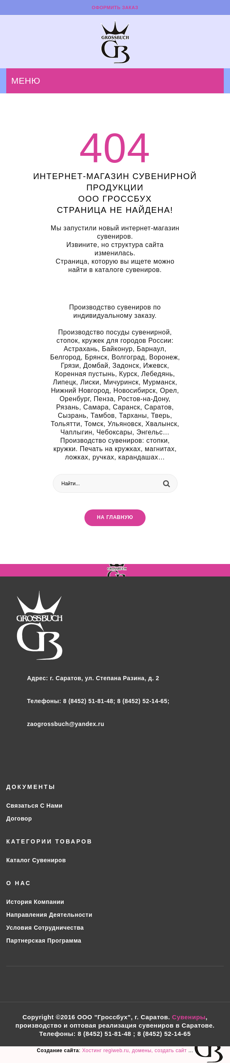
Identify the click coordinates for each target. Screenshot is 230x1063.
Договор (19, 818)
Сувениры (189, 1017)
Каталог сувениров (36, 860)
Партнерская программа (44, 940)
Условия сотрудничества (45, 927)
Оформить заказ (115, 7)
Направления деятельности (49, 914)
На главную (115, 517)
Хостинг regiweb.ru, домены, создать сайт (135, 1050)
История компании (35, 901)
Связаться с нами (34, 805)
